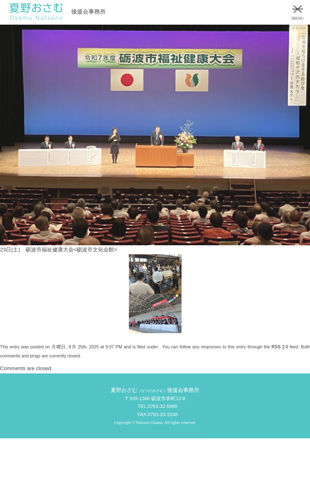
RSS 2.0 (280, 346)
